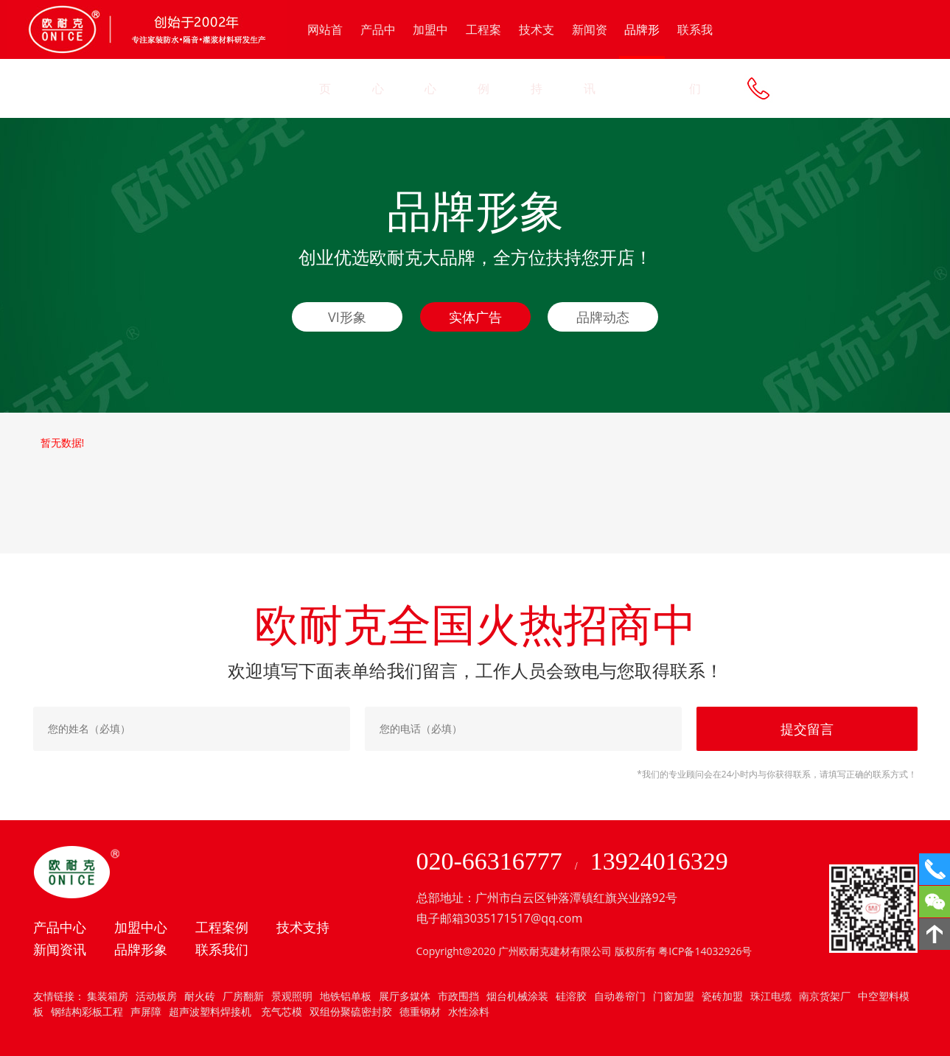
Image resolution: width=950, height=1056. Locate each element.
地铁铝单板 (345, 996)
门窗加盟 (673, 996)
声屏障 (145, 1011)
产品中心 (378, 59)
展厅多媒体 (404, 996)
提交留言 (807, 729)
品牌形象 (642, 40)
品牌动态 (602, 317)
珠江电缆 (771, 996)
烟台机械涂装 (517, 996)
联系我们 (695, 59)
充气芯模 (281, 1011)
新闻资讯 (589, 59)
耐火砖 (199, 996)
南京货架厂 (825, 996)
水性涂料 (468, 1011)
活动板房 (156, 996)
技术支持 (536, 59)
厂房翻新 (243, 996)
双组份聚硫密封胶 (351, 1011)
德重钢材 (420, 1011)
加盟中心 (430, 59)
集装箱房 (107, 996)
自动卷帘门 (620, 996)
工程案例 (483, 59)
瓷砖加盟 (722, 996)
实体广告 (475, 317)
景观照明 (291, 996)
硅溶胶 (571, 996)
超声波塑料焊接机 (210, 1011)
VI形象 (347, 317)
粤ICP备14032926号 (705, 951)
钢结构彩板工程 (87, 1011)
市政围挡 (458, 996)
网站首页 (325, 59)
